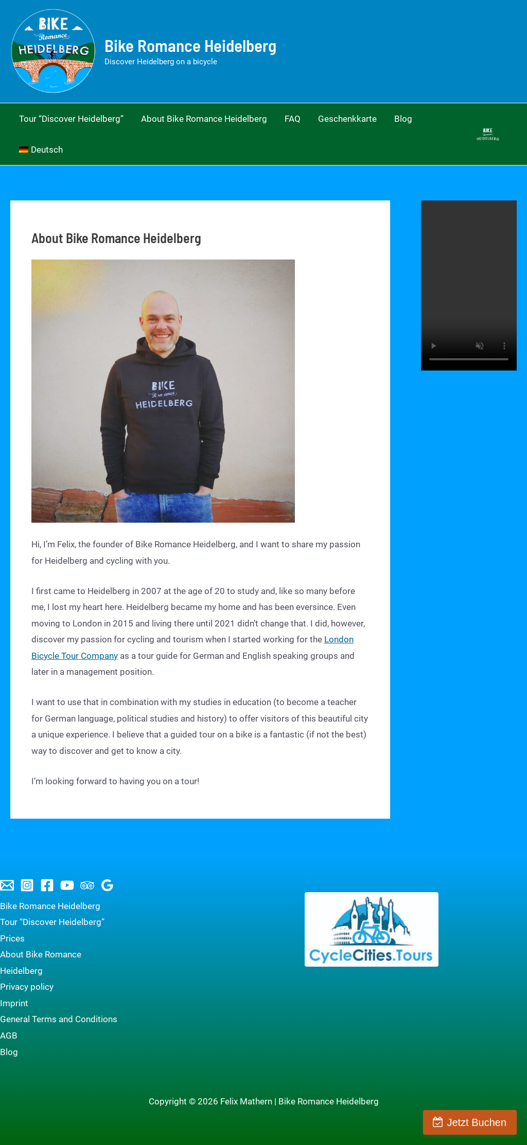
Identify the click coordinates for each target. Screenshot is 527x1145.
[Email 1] (7, 885)
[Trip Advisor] (87, 885)
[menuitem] (41, 149)
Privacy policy (27, 987)
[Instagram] (27, 885)
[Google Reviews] (107, 885)
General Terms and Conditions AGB (58, 1027)
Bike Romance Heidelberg (190, 45)
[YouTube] (67, 885)
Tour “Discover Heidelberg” (52, 922)
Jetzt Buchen (476, 1122)
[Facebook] (47, 885)
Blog (9, 1052)
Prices (12, 938)
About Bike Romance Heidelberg (40, 962)
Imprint (14, 1003)
